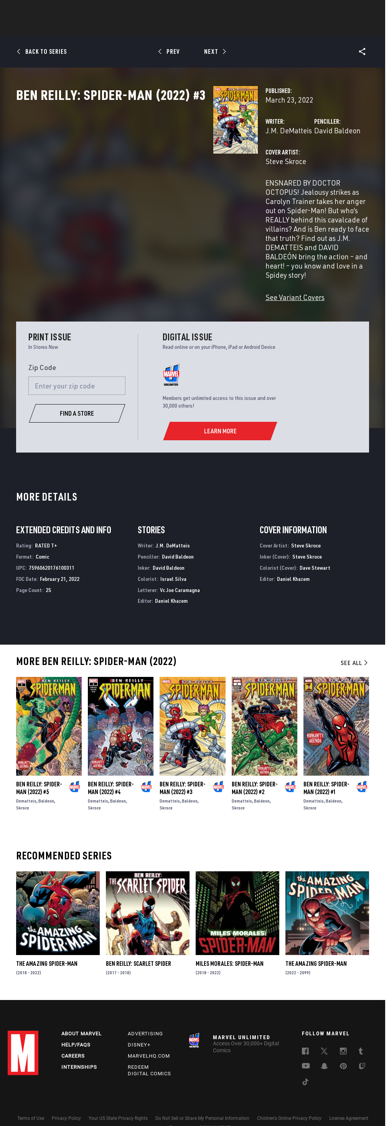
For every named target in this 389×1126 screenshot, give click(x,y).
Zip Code (42, 346)
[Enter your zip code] (77, 364)
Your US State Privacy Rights (118, 1098)
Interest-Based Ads (172, 1108)
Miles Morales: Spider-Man (230, 942)
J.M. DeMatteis (150, 164)
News (79, 27)
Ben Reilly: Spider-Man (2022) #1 (326, 766)
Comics (107, 27)
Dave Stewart (315, 546)
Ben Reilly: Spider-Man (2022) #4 (111, 766)
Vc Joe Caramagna (180, 568)
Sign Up (61, 10)
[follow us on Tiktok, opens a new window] (305, 1063)
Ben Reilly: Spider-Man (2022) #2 (255, 766)
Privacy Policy (66, 1098)
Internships (79, 1047)
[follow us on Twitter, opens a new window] (324, 1032)
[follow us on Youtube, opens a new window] (306, 1047)
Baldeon (46, 779)
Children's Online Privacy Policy (289, 1098)
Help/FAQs (76, 1025)
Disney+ (139, 1025)
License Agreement (348, 1098)
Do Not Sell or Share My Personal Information (202, 1098)
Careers (73, 1036)
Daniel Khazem (171, 579)
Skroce (22, 786)
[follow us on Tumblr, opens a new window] (361, 1032)
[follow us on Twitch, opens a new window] (362, 1048)
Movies (181, 27)
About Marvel (81, 1014)
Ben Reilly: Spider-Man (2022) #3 (183, 766)
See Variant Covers (156, 275)
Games (248, 27)
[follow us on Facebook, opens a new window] (305, 1032)
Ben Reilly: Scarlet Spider (138, 942)
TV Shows (215, 27)
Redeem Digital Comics (149, 1051)
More (306, 27)
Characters (145, 27)
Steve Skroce (147, 195)
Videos (278, 27)
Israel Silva (173, 557)
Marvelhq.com (149, 1036)
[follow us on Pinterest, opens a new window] (343, 1047)
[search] (367, 10)
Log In (35, 10)
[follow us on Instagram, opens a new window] (343, 1032)
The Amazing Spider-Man (46, 942)
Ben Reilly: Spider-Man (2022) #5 (39, 766)
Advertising (145, 1014)
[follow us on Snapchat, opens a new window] (324, 1047)
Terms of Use (30, 1098)
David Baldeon (268, 164)
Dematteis (26, 779)
